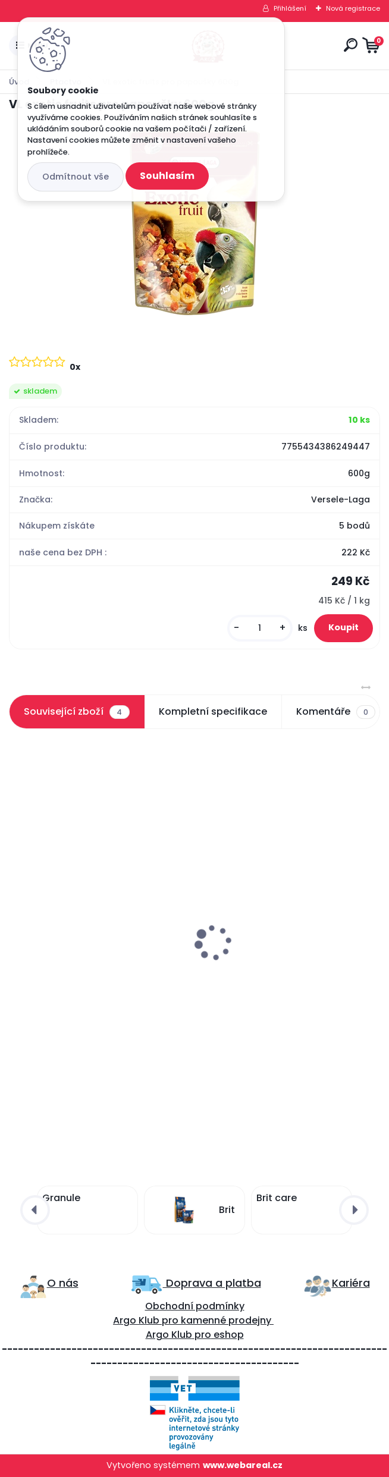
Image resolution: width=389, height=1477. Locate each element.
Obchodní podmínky (194, 1306)
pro (202, 1334)
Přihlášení (290, 8)
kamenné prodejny (224, 1320)
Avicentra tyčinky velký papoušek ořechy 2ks (282, 964)
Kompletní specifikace (213, 711)
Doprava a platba (212, 1282)
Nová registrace (353, 8)
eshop (227, 1334)
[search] (350, 44)
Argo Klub (136, 1320)
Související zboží (76, 712)
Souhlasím (167, 176)
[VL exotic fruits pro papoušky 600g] (194, 222)
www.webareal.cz (243, 1465)
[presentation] (17, 914)
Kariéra (351, 1282)
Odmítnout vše (75, 177)
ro (173, 1320)
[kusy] (260, 628)
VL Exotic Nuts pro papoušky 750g (92, 953)
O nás (63, 1282)
